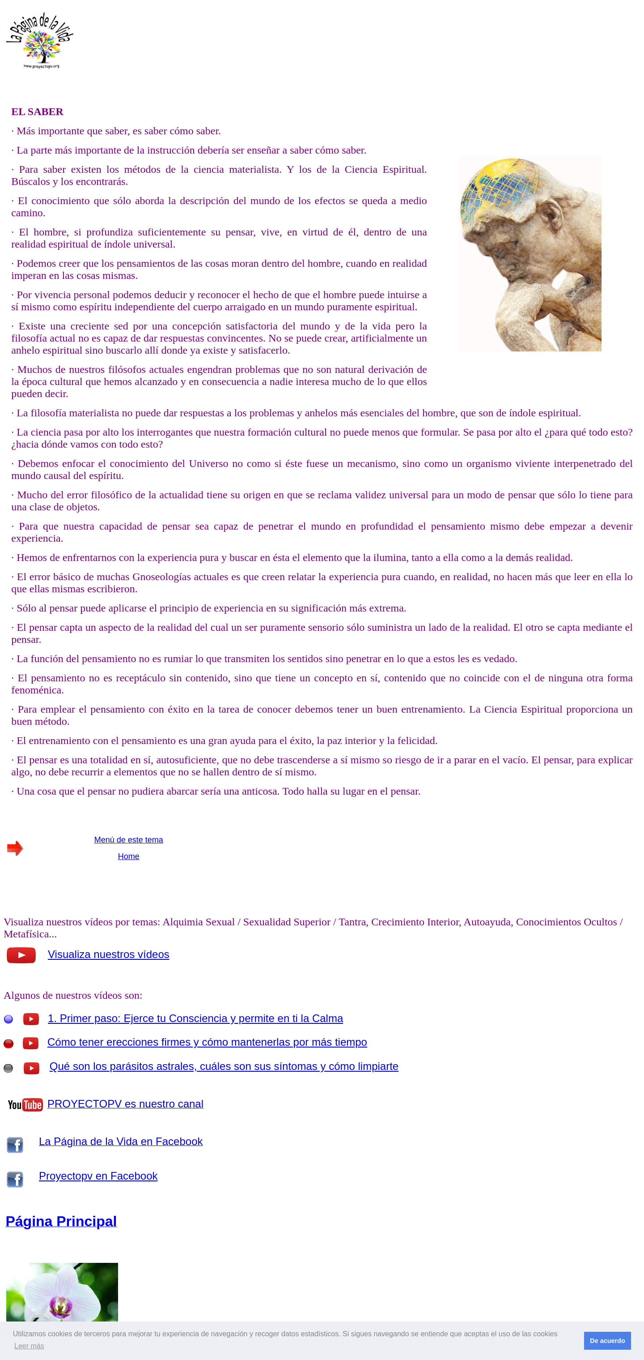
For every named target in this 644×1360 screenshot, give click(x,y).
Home (129, 856)
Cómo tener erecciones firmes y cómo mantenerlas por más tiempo (207, 1042)
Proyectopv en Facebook (98, 1176)
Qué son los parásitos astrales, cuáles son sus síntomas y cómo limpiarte (224, 1066)
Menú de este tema (128, 839)
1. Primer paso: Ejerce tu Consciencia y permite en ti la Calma (195, 1018)
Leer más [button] (29, 1346)
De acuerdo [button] (607, 1340)
